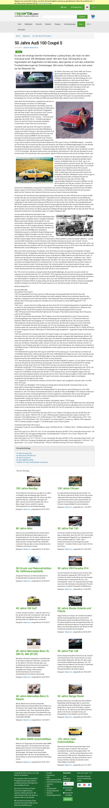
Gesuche (39, 24)
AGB (30, 803)
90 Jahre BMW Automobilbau (33, 739)
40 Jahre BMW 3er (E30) (24, 460)
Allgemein (26, 36)
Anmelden (21, 30)
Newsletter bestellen (68, 789)
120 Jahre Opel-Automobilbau (66, 741)
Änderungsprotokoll (53, 795)
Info (89, 24)
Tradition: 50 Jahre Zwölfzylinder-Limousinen (32, 462)
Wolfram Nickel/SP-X (31, 48)
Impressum (51, 775)
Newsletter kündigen (68, 794)
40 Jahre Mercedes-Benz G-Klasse (32, 698)
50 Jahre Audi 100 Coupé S (41, 36)
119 (90, 773)
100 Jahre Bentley (26, 488)
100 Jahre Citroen (68, 488)
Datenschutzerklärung (22, 805)
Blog (81, 24)
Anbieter (48, 24)
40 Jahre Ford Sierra (23, 458)
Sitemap (50, 793)
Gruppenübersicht (53, 791)
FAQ (48, 786)
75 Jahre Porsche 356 (24, 453)
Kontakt (49, 773)
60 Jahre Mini (24, 528)
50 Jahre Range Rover (70, 696)
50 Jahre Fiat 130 (67, 528)
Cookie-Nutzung (43, 3)
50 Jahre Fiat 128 (67, 651)
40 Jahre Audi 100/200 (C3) (26, 455)
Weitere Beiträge (22, 471)
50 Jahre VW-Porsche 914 (72, 568)
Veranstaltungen (70, 24)
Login (63, 7)
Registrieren (76, 7)
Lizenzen (50, 784)
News (18, 36)
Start (19, 24)
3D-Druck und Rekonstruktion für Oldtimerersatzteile (33, 570)
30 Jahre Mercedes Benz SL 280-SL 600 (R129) (32, 653)
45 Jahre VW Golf (26, 608)
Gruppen (58, 24)
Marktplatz (28, 24)
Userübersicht (51, 788)
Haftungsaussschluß (54, 780)
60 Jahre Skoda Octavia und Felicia (74, 610)
